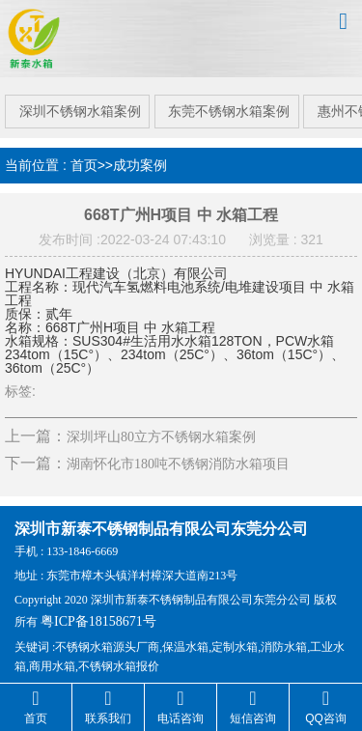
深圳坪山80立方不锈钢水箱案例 (161, 429)
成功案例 (140, 157)
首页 (83, 157)
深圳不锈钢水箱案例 (76, 103)
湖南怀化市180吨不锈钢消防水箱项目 (178, 456)
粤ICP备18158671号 (98, 612)
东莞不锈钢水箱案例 (229, 103)
